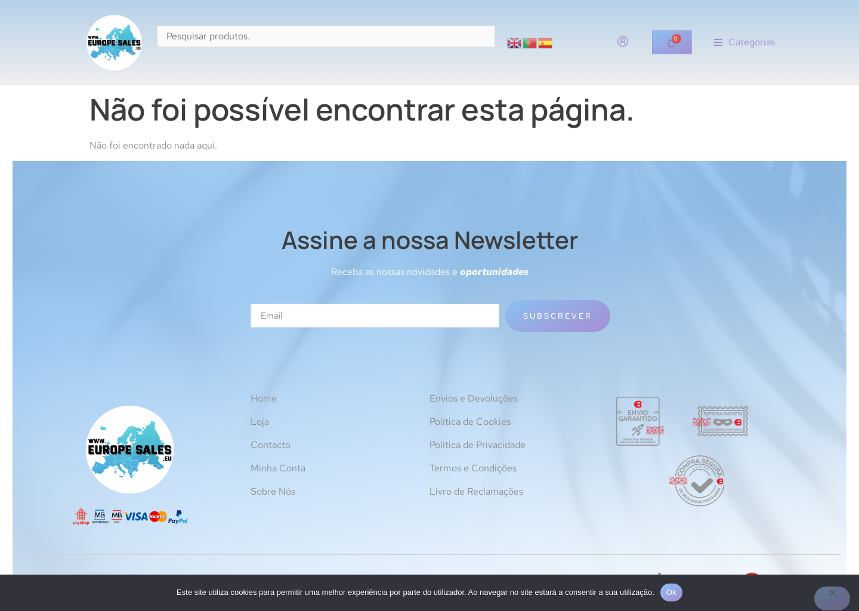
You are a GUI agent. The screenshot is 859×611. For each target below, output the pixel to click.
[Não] (832, 598)
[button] (744, 42)
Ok (671, 592)
